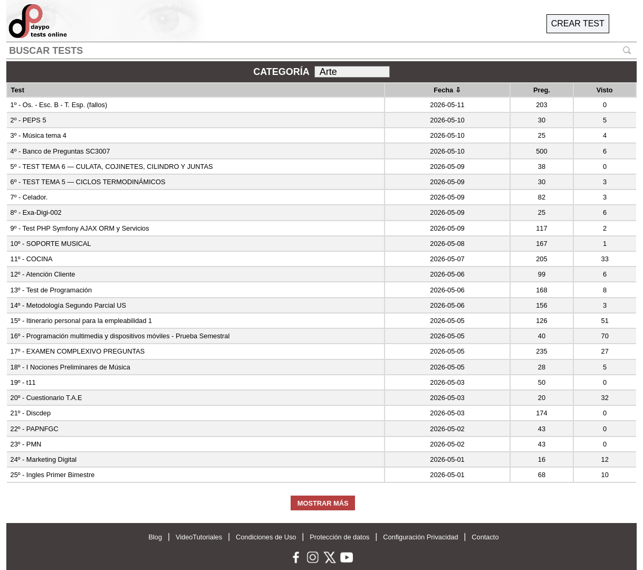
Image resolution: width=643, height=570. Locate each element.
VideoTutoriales (199, 537)
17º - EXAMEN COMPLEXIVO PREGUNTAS (78, 351)
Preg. (541, 90)
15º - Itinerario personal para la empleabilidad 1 (81, 321)
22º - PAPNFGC (35, 429)
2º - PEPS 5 (28, 120)
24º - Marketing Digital (44, 459)
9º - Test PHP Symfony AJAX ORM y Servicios (80, 228)
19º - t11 (23, 382)
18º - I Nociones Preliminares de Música (70, 367)
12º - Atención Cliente (43, 274)
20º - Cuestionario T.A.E (46, 398)
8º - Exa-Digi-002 (36, 212)
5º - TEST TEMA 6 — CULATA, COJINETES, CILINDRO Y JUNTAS (112, 166)
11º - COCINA (32, 259)
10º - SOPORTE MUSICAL (51, 244)
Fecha (447, 90)
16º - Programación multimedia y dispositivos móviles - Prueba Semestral (120, 336)
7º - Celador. (29, 197)
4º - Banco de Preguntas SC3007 (60, 151)
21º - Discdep (31, 413)
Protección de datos (339, 537)
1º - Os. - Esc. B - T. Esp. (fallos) (59, 105)
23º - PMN (26, 444)
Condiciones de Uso (266, 537)
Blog (155, 537)
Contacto (485, 537)
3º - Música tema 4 (38, 135)
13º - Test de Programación (51, 290)
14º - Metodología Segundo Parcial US (69, 305)
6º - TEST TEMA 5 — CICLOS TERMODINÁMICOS (88, 182)
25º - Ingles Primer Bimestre (53, 475)
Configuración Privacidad (420, 537)
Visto (605, 90)
